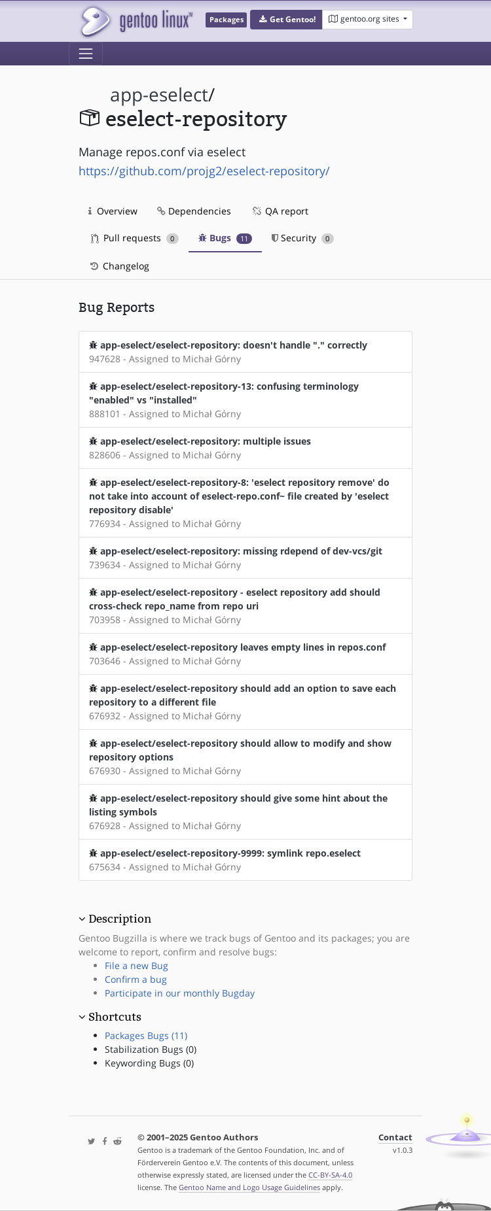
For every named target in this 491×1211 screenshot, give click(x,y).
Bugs (225, 237)
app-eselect (159, 94)
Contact (395, 1137)
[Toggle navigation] (86, 53)
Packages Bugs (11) (146, 1035)
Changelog (118, 266)
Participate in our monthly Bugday (180, 993)
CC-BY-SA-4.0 (330, 1175)
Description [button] (119, 918)
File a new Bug (136, 965)
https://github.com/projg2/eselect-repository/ (204, 171)
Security (303, 237)
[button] (286, 19)
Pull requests (135, 237)
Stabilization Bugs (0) (150, 1049)
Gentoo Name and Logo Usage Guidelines (249, 1187)
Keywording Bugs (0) (149, 1063)
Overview (112, 211)
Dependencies (194, 211)
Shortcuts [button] (114, 1016)
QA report (279, 211)
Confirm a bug (136, 979)
